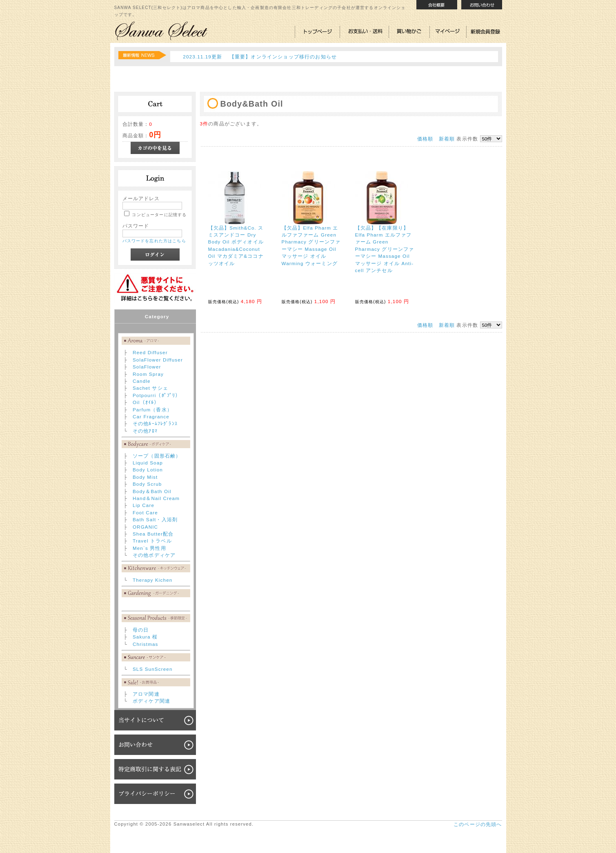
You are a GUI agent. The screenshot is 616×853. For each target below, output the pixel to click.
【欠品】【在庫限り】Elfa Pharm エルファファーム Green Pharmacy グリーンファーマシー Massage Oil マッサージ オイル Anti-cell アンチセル (384, 249)
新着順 (447, 138)
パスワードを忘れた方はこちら (154, 241)
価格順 (425, 138)
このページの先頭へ (478, 824)
